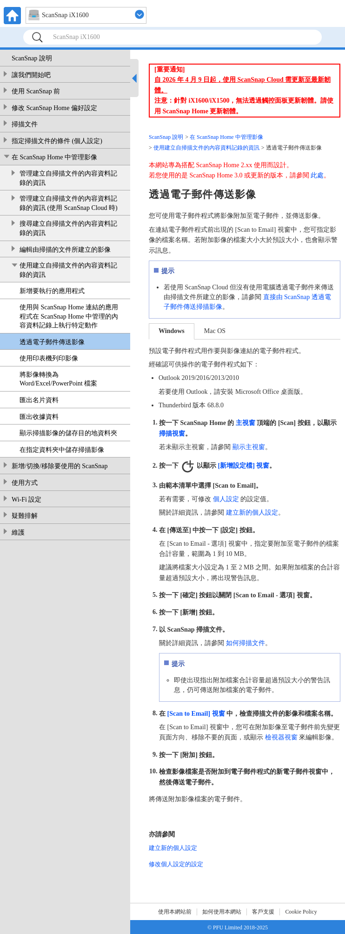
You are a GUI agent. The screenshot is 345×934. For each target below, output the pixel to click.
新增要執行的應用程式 (52, 290)
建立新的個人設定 (252, 512)
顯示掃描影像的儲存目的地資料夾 (68, 433)
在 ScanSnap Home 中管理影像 (54, 157)
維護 (18, 532)
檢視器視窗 (281, 737)
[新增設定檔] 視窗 (244, 465)
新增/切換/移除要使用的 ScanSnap (60, 466)
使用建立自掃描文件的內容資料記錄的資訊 (68, 270)
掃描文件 (25, 124)
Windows (172, 330)
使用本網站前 (175, 911)
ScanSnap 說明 (32, 58)
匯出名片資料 (39, 400)
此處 (317, 175)
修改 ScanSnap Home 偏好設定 (54, 108)
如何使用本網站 (221, 911)
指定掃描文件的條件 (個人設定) (57, 140)
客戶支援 (263, 911)
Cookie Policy (301, 911)
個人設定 (226, 499)
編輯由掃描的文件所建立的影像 (65, 249)
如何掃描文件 (245, 643)
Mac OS (215, 330)
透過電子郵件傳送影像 (52, 342)
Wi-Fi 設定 (26, 499)
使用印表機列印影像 (49, 358)
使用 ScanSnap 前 (36, 91)
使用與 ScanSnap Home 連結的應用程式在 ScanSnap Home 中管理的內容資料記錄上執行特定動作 (69, 316)
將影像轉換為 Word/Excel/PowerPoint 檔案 (58, 379)
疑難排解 (25, 515)
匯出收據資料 (39, 416)
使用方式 (25, 482)
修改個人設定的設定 (176, 864)
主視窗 (245, 422)
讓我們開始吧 (31, 75)
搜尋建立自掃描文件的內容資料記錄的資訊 (68, 228)
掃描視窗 (172, 433)
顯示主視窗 (248, 447)
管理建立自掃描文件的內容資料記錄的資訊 (68, 178)
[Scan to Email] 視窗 (196, 713)
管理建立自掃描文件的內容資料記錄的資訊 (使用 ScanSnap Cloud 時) (69, 203)
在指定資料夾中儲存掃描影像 (62, 449)
